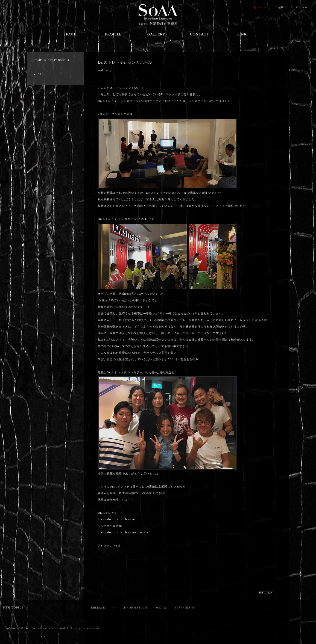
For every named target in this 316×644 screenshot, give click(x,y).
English (281, 7)
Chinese (302, 7)
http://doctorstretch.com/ (116, 519)
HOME (38, 60)
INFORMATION (135, 607)
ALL (41, 74)
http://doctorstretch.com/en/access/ (124, 532)
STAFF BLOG (57, 60)
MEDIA (161, 607)
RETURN (266, 592)
